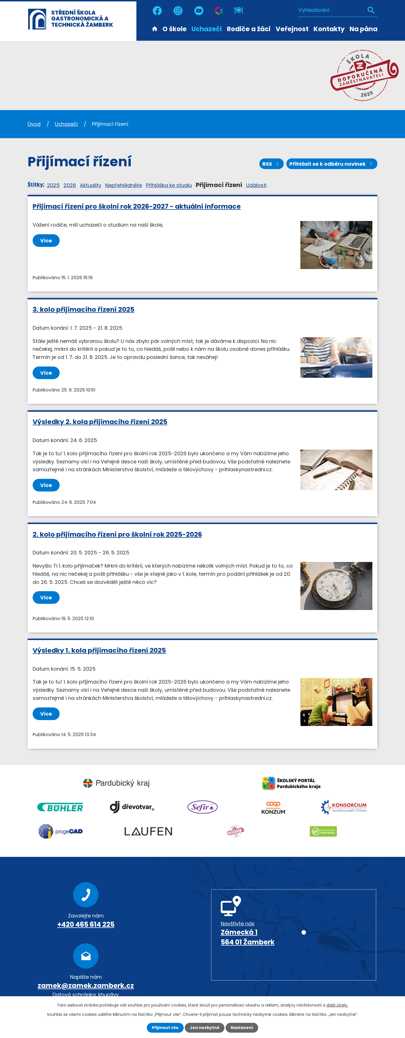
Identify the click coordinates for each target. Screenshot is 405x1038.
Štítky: (36, 184)
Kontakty (329, 28)
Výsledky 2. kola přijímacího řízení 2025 (100, 421)
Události (256, 185)
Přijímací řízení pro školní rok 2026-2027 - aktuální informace (137, 206)
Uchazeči (207, 28)
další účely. (337, 1005)
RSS (271, 163)
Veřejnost (292, 28)
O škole (175, 28)
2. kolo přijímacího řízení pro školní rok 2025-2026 (117, 534)
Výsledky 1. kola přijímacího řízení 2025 (99, 650)
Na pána (363, 28)
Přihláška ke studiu (169, 185)
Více (46, 240)
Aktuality (90, 185)
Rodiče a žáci (249, 28)
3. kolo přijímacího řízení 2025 (83, 309)
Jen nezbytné (204, 1027)
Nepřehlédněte (123, 185)
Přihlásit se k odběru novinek (332, 163)
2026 (70, 185)
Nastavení (242, 1027)
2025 (53, 185)
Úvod (155, 28)
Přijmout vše (165, 1027)
